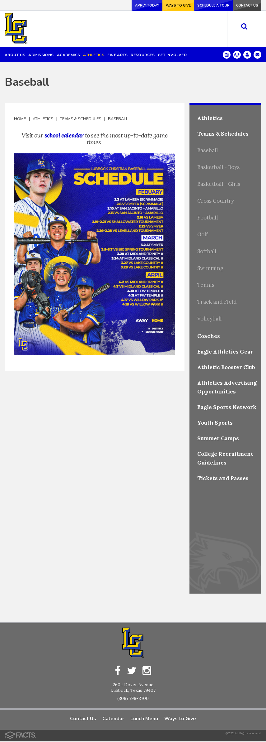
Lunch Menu (144, 719)
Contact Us (244, 5)
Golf (202, 234)
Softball (206, 251)
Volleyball (209, 318)
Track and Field (217, 301)
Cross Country (215, 200)
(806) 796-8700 (133, 699)
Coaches (208, 336)
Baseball (118, 119)
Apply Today (129, 5)
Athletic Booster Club (226, 367)
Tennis (205, 285)
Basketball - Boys (218, 167)
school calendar (64, 135)
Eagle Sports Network (226, 407)
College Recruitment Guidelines (225, 458)
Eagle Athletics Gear (225, 351)
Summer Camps (218, 438)
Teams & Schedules (80, 119)
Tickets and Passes (223, 478)
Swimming (210, 268)
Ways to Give (165, 5)
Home (20, 119)
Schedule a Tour (205, 5)
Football (207, 217)
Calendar (113, 719)
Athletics (43, 119)
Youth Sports (215, 422)
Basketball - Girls (218, 184)
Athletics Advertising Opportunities (227, 387)
